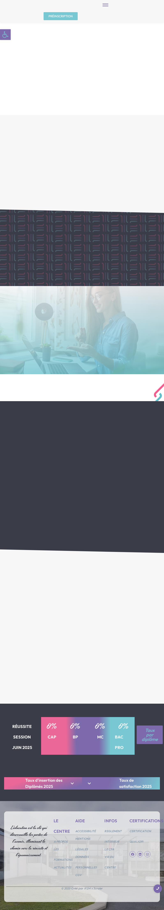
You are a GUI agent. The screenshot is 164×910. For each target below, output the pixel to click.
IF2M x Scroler (93, 886)
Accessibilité (85, 829)
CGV (78, 873)
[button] (5, 34)
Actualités (62, 865)
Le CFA (109, 847)
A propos (61, 839)
